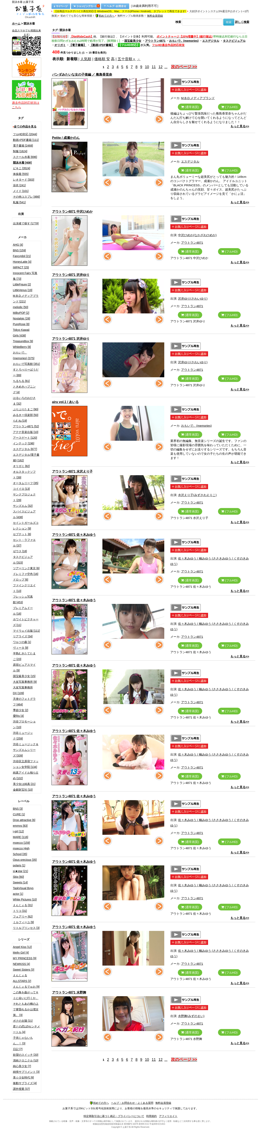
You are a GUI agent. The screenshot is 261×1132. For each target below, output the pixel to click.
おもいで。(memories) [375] (23, 355)
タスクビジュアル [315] (23, 559)
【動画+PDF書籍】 (102, 45)
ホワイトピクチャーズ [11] (26, 622)
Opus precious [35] (25, 859)
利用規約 (151, 1116)
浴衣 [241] (19, 185)
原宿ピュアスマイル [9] (24, 667)
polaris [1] (19, 865)
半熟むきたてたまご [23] (24, 656)
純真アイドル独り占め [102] (26, 775)
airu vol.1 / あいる (65, 402)
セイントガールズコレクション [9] (26, 525)
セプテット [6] (22, 534)
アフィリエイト (168, 1116)
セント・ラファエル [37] (24, 542)
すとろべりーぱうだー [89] (26, 372)
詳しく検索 (242, 22)
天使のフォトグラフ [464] (24, 701)
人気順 (85, 59)
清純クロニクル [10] (25, 1060)
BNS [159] (19, 250)
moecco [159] (21, 842)
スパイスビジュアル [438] (24, 514)
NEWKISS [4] (21, 964)
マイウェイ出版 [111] (26, 630)
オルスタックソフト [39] (24, 474)
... (166, 67)
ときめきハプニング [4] (24, 389)
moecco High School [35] (21, 851)
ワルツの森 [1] (22, 642)
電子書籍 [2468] (23, 145)
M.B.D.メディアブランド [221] (26, 298)
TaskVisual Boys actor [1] (23, 891)
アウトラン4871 (155, 40)
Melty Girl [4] (21, 952)
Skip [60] (18, 876)
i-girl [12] (18, 831)
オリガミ (60, 45)
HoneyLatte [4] (22, 261)
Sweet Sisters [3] (23, 969)
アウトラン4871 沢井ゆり (70, 275)
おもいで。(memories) (184, 40)
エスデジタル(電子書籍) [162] (26, 457)
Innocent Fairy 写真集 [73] (25, 275)
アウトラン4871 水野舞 (69, 992)
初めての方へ (105, 15)
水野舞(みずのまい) (191, 1016)
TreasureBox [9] (23, 341)
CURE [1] (19, 814)
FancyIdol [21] (22, 256)
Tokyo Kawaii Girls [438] (21, 332)
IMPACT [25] (21, 267)
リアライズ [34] (23, 636)
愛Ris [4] (18, 715)
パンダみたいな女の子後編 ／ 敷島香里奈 (82, 74)
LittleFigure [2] (22, 284)
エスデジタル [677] (25, 449)
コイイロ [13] (21, 488)
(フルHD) (229, 107)
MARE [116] (20, 837)
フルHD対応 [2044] (25, 134)
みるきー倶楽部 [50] (25, 415)
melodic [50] (20, 307)
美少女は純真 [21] (24, 784)
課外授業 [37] (21, 1088)
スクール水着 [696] (25, 157)
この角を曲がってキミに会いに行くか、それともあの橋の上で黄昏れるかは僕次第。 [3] (26, 1004)
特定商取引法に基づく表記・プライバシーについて (114, 1116)
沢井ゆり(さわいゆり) (192, 298)
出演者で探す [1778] (26, 223)
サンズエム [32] (23, 505)
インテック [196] (23, 443)
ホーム (16, 23)
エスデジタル (210, 40)
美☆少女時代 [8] (23, 1077)
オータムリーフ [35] (25, 483)
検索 (178, 22)
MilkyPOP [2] (21, 312)
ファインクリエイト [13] (24, 588)
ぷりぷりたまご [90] (25, 409)
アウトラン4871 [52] (26, 426)
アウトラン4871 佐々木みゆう (74, 534)
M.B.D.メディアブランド (198, 98)
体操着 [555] (21, 174)
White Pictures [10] (25, 899)
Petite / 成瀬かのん (66, 137)
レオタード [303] (23, 179)
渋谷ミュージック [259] (23, 735)
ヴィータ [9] (20, 647)
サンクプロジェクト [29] (24, 497)
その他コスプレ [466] (26, 196)
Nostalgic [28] (21, 318)
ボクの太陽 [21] (23, 1020)
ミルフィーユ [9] (23, 922)
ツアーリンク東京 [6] (26, 568)
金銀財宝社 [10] (23, 789)
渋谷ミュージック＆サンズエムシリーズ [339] (26, 750)
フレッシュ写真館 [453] (23, 599)
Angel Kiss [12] (22, 947)
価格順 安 (102, 59)
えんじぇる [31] (23, 905)
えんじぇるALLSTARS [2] (22, 978)
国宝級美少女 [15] (24, 676)
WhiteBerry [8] (22, 346)
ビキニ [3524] (21, 168)
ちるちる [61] (21, 381)
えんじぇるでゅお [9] (26, 986)
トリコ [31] (20, 910)
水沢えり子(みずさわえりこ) (197, 495)
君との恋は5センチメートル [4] (26, 1029)
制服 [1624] (20, 151)
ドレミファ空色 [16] (25, 574)
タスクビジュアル (234, 40)
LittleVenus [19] (22, 290)
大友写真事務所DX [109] (23, 690)
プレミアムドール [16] (23, 610)
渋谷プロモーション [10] (24, 724)
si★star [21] (20, 871)
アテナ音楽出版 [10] (25, 432)
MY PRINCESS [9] (25, 958)
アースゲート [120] (25, 437)
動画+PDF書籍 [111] (26, 140)
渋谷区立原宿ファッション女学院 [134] (26, 764)
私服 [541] (19, 202)
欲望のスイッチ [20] (25, 1054)
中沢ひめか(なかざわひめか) (197, 235)
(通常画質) (190, 107)
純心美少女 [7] (22, 1066)
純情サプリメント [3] (26, 1071)
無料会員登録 (155, 15)
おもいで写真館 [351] (26, 364)
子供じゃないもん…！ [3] (23, 1040)
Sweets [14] (20, 882)
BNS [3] (18, 808)
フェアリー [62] (23, 916)
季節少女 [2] (20, 710)
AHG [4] (18, 244)
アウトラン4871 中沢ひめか (72, 211)
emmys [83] (20, 825)
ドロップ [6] (20, 579)
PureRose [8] (21, 324)
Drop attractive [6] (24, 820)
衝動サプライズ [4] (25, 1083)
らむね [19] (20, 420)
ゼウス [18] (20, 551)
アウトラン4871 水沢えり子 (72, 471)
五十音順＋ (127, 59)
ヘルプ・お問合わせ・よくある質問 (132, 1102)
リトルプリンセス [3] (26, 927)
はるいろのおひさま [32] (24, 400)
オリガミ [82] (21, 466)
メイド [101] (21, 191)
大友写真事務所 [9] (25, 681)
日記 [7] (18, 1049)
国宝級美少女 (132, 40)
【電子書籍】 (77, 45)
